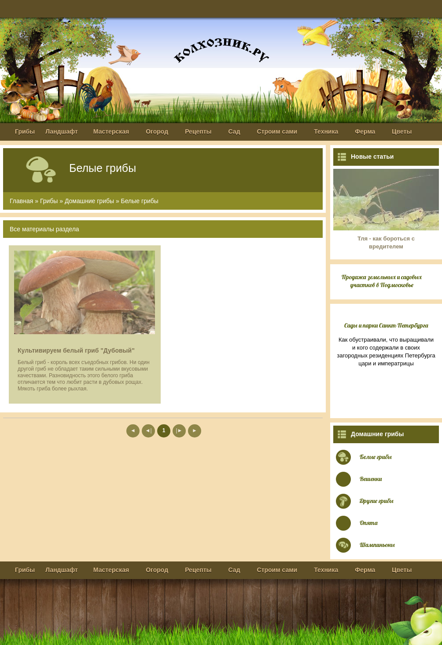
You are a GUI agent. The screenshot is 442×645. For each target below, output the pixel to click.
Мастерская (111, 131)
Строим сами (277, 131)
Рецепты (198, 131)
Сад (234, 131)
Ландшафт (61, 131)
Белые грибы (139, 200)
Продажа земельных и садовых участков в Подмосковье (382, 281)
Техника (326, 131)
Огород (157, 131)
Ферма (365, 131)
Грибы (25, 131)
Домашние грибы (89, 200)
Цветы (402, 131)
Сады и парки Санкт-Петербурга (386, 325)
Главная (21, 200)
